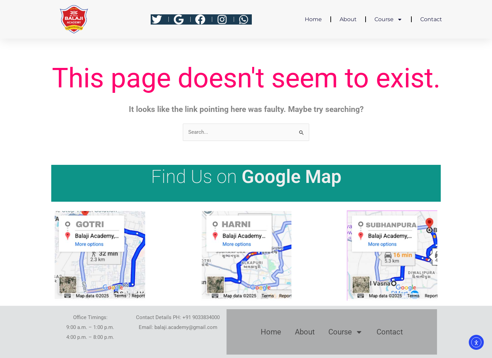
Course (388, 19)
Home (313, 19)
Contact (431, 19)
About (348, 19)
